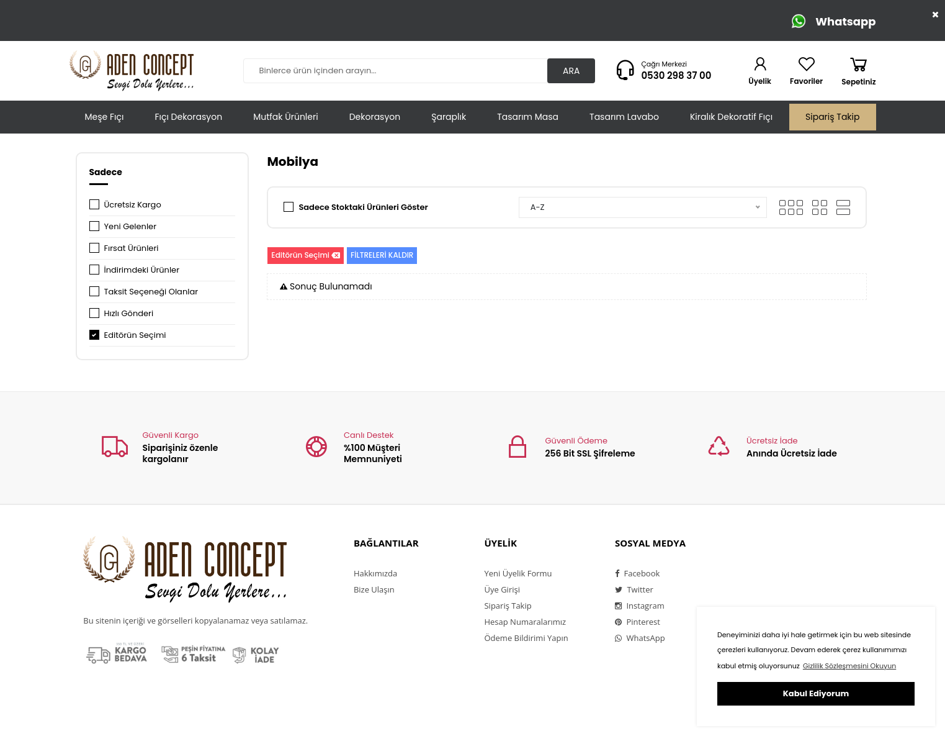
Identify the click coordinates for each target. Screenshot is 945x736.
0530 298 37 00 (676, 75)
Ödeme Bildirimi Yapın (526, 638)
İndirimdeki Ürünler (142, 270)
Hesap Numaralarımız (525, 622)
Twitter (634, 589)
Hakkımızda (375, 573)
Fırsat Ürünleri (131, 248)
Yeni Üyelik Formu (518, 573)
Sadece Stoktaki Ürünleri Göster (363, 207)
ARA (571, 71)
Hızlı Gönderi (129, 313)
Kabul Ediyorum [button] (816, 693)
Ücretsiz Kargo (132, 205)
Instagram (640, 606)
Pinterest (637, 622)
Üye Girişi (501, 589)
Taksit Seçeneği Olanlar (151, 292)
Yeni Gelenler (130, 226)
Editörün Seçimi (135, 335)
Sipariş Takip (832, 117)
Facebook (637, 573)
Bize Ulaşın (374, 589)
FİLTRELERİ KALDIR (382, 255)
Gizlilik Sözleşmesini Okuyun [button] (849, 666)
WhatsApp (640, 638)
